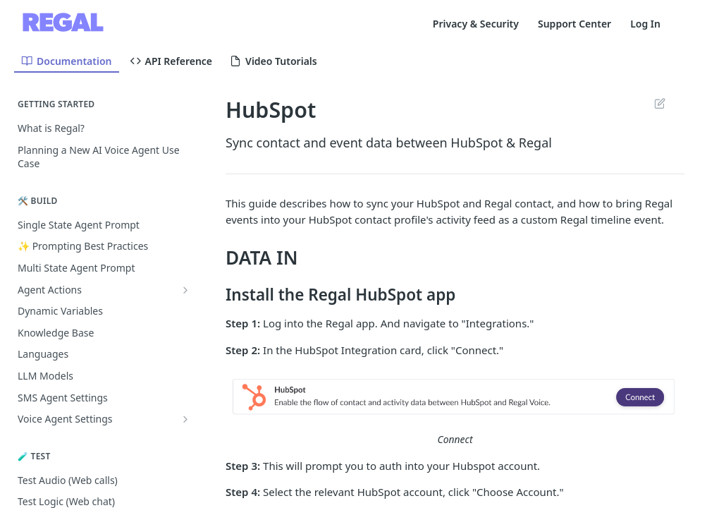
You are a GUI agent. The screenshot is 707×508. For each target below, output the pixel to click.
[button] (455, 397)
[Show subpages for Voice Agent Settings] (185, 419)
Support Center (574, 23)
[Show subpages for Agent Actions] (185, 290)
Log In (645, 23)
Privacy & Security (476, 23)
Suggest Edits (659, 103)
